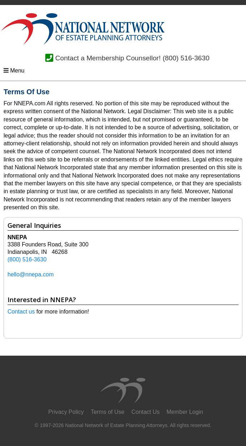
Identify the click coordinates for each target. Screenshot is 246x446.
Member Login (185, 412)
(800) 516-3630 (185, 58)
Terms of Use (107, 412)
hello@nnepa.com (30, 274)
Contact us (21, 312)
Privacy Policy (66, 412)
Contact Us (145, 412)
